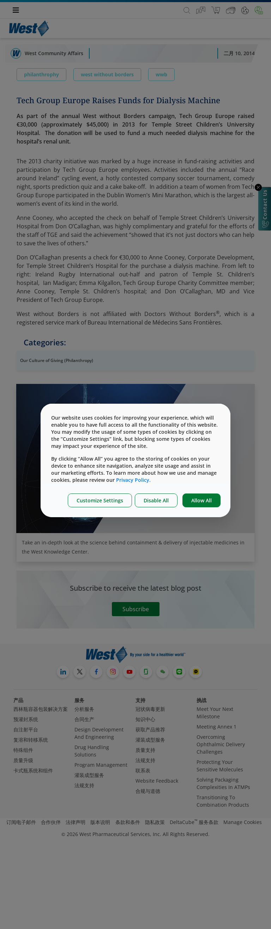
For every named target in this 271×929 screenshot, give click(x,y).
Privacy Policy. (133, 480)
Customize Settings (100, 500)
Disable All (156, 500)
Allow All (201, 500)
